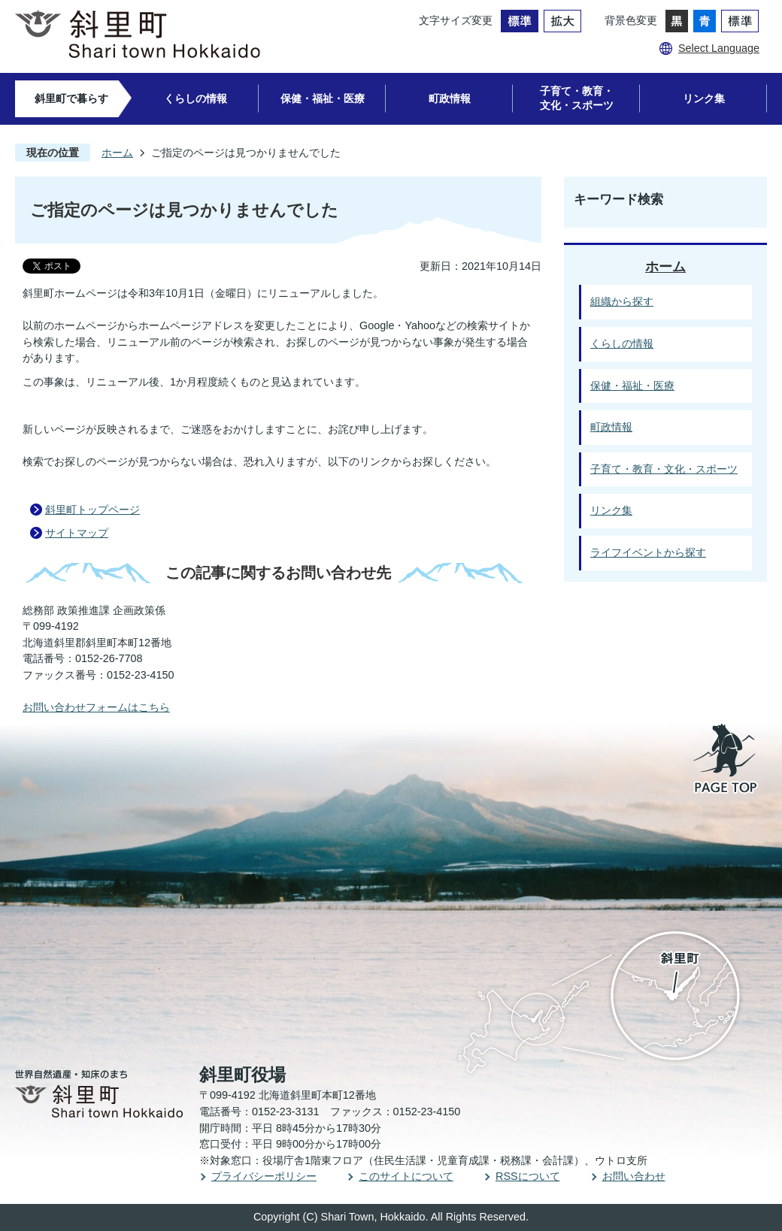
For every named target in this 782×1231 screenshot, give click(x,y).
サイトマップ (76, 533)
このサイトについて (406, 1176)
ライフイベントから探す (648, 552)
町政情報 (450, 98)
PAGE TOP (726, 760)
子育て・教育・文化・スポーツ (577, 98)
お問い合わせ (633, 1176)
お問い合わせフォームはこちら (96, 707)
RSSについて (528, 1176)
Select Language (718, 48)
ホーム (117, 153)
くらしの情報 (195, 98)
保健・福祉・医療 (322, 98)
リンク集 (704, 98)
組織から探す (621, 301)
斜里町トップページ (92, 510)
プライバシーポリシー (264, 1176)
